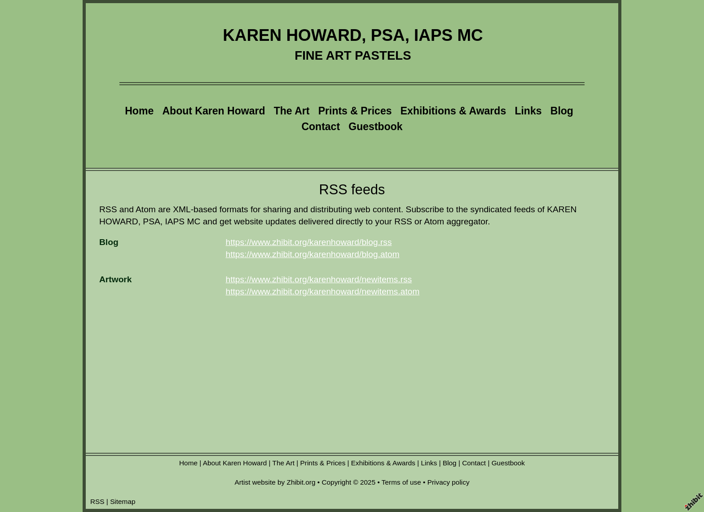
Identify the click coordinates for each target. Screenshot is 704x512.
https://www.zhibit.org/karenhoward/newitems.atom (323, 291)
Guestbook (375, 126)
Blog (561, 111)
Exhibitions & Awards (453, 111)
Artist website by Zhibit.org (274, 482)
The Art (292, 111)
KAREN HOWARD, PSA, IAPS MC (353, 35)
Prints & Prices (355, 111)
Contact (320, 126)
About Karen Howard (213, 111)
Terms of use (401, 482)
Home (139, 111)
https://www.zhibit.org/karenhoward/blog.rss (309, 242)
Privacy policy (448, 482)
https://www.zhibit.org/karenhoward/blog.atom (313, 254)
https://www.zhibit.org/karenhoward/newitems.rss (319, 279)
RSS (97, 501)
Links (528, 111)
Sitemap (122, 501)
